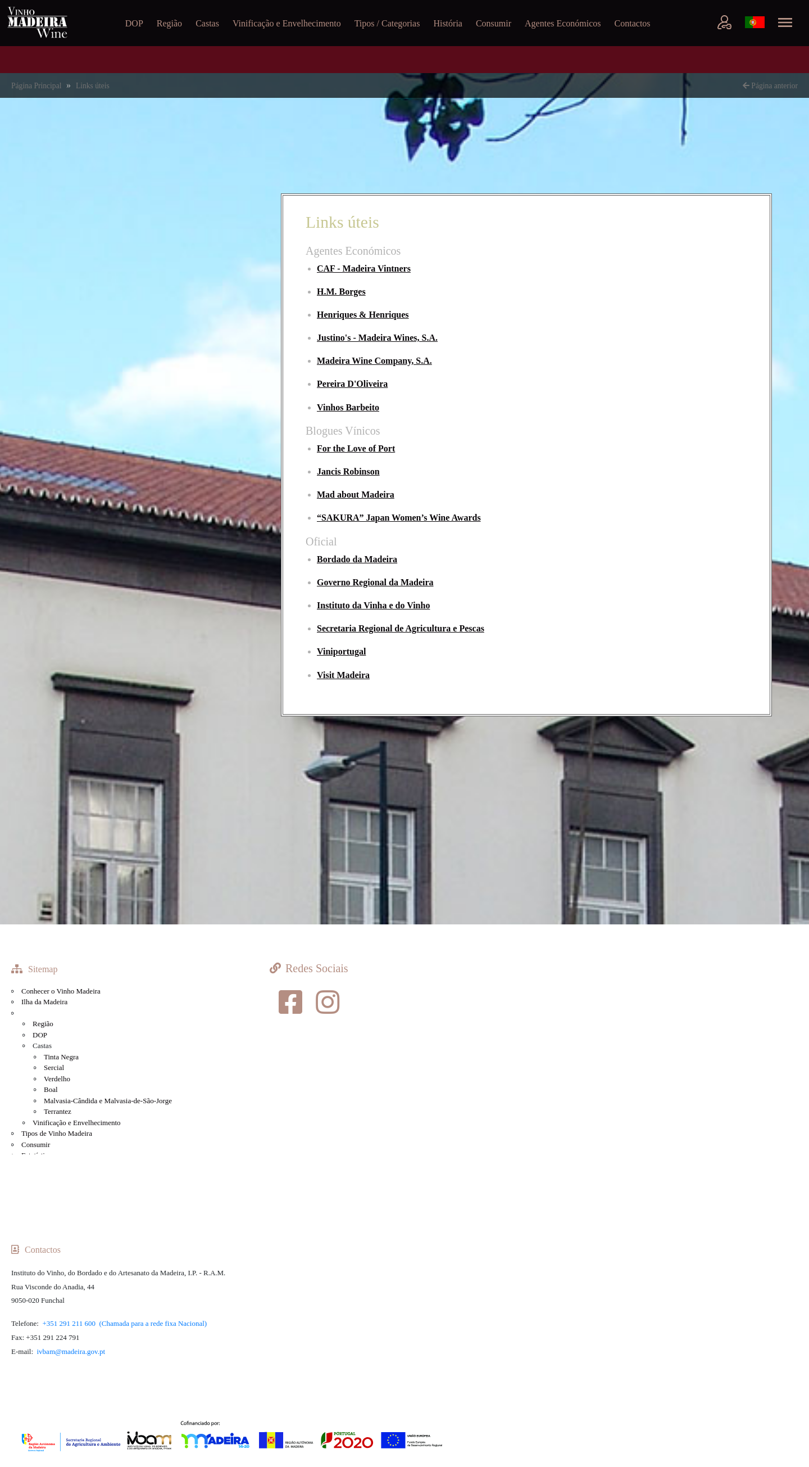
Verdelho (57, 1079)
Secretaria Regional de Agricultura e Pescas (400, 628)
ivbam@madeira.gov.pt (71, 1351)
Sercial (54, 1067)
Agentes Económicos (563, 23)
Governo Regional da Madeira (375, 582)
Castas (207, 23)
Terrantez (57, 1111)
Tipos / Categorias (387, 23)
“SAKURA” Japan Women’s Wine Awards (399, 517)
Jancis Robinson (348, 471)
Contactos (633, 23)
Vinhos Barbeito (348, 407)
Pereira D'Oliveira (352, 384)
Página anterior (770, 86)
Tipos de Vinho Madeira (56, 1133)
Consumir (493, 23)
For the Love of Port (356, 448)
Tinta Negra (61, 1057)
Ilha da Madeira (44, 1001)
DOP (134, 23)
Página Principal (37, 86)
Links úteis (93, 86)
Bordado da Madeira (357, 559)
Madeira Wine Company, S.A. (374, 360)
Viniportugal (341, 651)
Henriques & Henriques (363, 314)
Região (169, 23)
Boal (51, 1089)
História (447, 23)
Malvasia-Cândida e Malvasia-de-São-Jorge (108, 1100)
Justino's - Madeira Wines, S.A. (377, 337)
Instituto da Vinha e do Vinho (373, 605)
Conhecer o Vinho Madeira (61, 991)
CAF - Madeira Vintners (364, 268)
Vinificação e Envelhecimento (287, 23)
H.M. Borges (341, 291)
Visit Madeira (343, 675)
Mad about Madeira (355, 494)
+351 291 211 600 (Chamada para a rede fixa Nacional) (124, 1323)
